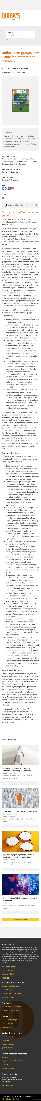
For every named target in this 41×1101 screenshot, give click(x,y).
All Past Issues (7, 990)
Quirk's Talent (7, 1048)
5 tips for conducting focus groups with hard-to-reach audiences (20, 812)
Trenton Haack (11, 68)
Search (10, 32)
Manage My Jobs (8, 1044)
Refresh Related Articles (20, 919)
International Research (22, 161)
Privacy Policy (7, 1099)
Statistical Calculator (9, 1068)
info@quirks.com (7, 1085)
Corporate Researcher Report (12, 1061)
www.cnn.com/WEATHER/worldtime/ (20, 619)
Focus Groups (7, 161)
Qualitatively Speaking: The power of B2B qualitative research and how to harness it (19, 856)
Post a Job (5, 1040)
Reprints (16, 1099)
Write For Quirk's (8, 997)
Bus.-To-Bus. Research (10, 159)
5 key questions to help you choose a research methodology (20, 899)
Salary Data (6, 1064)
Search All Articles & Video (11, 993)
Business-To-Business (10, 172)
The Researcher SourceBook (12, 1006)
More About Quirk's (9, 966)
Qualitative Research (18, 164)
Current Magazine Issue (10, 986)
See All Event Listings (9, 1020)
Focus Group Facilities (10, 1010)
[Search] (20, 36)
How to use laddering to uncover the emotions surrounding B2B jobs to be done (19, 769)
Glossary (5, 1057)
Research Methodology (10, 180)
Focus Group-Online (27, 159)
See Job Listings (8, 1036)
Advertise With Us (8, 974)
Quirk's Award (7, 1027)
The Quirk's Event (8, 970)
